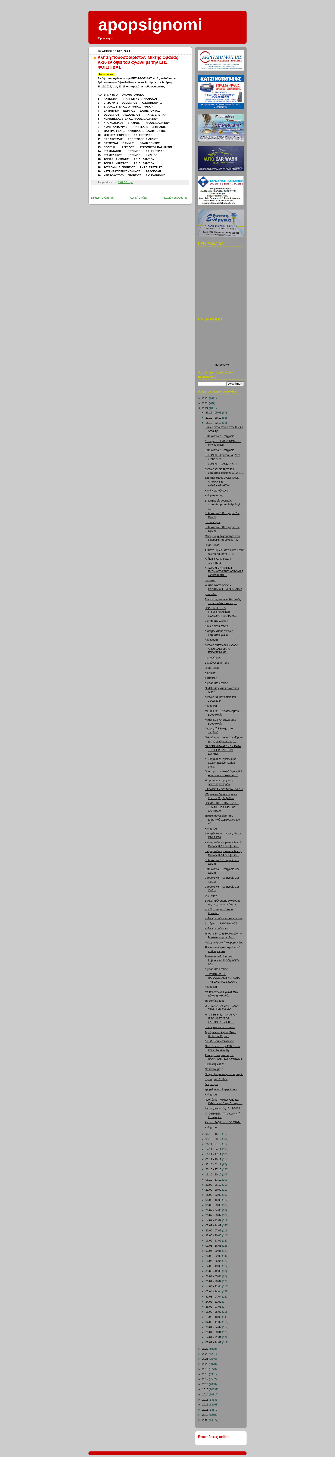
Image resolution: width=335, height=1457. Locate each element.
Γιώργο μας (212, 1084)
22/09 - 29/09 (214, 1189)
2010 (205, 1414)
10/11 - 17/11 (214, 1154)
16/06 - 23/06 (214, 1240)
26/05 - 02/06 (214, 1256)
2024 (205, 408)
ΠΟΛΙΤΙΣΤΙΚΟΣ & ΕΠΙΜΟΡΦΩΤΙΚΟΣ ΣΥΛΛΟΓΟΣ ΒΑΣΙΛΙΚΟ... (221, 612)
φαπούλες (211, 594)
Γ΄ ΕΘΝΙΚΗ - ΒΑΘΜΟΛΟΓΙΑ (221, 463)
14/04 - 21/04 (214, 1286)
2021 (205, 1358)
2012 (205, 1404)
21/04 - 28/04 (214, 1281)
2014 (205, 1394)
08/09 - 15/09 (214, 1200)
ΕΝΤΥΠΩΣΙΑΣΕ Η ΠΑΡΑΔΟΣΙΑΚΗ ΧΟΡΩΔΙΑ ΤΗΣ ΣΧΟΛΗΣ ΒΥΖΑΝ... (222, 978)
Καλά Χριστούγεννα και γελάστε (223, 918)
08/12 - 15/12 (214, 1133)
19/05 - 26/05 (214, 1260)
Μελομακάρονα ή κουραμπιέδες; (224, 942)
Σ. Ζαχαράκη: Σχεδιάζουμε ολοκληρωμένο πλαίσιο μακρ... (220, 762)
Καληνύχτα (211, 639)
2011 (205, 1409)
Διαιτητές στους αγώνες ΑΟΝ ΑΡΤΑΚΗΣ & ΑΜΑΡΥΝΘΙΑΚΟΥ (222, 481)
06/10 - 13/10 (214, 1179)
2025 (205, 403)
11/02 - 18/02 (214, 1316)
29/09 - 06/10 (214, 1184)
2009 (205, 1420)
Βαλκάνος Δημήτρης (217, 662)
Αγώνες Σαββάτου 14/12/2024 (223, 1122)
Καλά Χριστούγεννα (216, 490)
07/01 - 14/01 (214, 1342)
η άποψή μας (212, 522)
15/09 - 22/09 (214, 1194)
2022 (205, 1353)
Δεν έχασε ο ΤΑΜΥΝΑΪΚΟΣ (221, 923)
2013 (205, 1399)
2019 (205, 1369)
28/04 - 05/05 (214, 1276)
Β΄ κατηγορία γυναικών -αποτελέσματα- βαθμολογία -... (223, 504)
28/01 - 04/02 (214, 1327)
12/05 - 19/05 (214, 1266)
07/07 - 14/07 (214, 1225)
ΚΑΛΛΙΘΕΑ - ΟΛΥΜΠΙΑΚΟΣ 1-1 (224, 789)
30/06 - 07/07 (214, 1230)
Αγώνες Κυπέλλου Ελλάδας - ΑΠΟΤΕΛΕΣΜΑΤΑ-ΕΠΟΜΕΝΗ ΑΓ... (222, 649)
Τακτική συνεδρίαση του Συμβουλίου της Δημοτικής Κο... (222, 960)
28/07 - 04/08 (214, 1210)
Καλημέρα (211, 705)
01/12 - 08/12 (214, 1139)
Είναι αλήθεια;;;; (214, 1064)
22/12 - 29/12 (214, 417)
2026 (205, 398)
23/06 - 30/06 (214, 1235)
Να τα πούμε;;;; (214, 1069)
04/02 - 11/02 (214, 1322)
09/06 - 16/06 (214, 1245)
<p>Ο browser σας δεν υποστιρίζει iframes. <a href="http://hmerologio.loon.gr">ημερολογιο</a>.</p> (222, 344)
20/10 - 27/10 (214, 1169)
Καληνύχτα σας (214, 495)
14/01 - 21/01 (214, 1337)
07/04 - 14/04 (214, 1291)
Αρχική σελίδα (138, 197)
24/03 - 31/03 (214, 1301)
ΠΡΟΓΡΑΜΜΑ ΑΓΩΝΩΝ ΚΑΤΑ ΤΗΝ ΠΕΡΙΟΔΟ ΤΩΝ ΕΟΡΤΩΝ (223, 750)
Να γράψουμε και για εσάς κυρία (224, 1074)
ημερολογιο (222, 364)
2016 (205, 1384)
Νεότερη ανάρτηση (102, 197)
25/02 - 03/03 (214, 1306)
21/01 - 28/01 (214, 1332)
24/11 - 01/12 (214, 1144)
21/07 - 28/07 (214, 1215)
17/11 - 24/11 (214, 1149)
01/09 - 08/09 (214, 1205)
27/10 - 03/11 (214, 1164)
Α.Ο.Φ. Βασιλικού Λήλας (219, 1041)
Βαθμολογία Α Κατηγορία (219, 436)
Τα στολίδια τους (214, 1000)
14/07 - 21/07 (214, 1220)
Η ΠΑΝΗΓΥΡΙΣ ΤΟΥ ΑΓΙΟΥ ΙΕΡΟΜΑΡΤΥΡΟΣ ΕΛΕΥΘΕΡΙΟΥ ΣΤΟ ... (221, 1018)
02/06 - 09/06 (214, 1250)
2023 (205, 1348)
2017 (205, 1379)
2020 (205, 1364)
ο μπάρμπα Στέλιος (216, 620)
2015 (205, 1389)
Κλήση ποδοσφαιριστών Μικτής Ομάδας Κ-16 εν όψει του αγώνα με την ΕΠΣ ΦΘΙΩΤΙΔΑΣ (138, 62)
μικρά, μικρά (212, 544)
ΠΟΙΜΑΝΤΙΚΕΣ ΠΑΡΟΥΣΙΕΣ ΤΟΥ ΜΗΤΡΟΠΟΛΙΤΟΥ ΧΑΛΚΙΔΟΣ (222, 807)
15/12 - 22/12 (214, 422)
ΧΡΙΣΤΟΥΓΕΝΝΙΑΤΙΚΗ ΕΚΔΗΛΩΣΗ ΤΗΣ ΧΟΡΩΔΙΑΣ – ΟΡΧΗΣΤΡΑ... (224, 571)
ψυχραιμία (211, 895)
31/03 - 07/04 (214, 1296)
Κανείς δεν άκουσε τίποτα (220, 1027)
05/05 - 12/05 (214, 1271)
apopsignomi (150, 24)
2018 (205, 1374)
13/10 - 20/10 (214, 1174)
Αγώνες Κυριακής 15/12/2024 (222, 1108)
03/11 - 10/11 (214, 1159)
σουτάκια (210, 580)
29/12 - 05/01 (214, 412)
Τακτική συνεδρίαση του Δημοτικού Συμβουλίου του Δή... (222, 819)
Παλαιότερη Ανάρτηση (176, 197)
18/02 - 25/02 (214, 1311)
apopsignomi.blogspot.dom (221, 1089)
